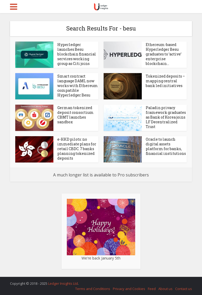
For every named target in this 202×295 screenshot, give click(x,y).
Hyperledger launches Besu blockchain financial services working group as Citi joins (76, 54)
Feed (152, 288)
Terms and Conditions (92, 288)
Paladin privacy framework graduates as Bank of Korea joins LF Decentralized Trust (166, 117)
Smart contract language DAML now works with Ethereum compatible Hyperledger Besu (77, 86)
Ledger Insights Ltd (63, 283)
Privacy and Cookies (129, 288)
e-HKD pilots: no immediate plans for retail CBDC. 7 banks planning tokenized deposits (76, 149)
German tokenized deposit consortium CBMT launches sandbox (75, 114)
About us (165, 288)
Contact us (183, 288)
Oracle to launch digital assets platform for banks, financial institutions (166, 146)
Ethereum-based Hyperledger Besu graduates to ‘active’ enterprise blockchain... (163, 54)
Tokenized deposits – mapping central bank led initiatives (165, 81)
